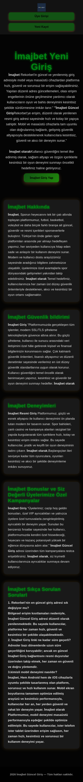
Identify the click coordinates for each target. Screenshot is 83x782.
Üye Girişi (41, 16)
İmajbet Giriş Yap (41, 177)
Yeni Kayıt (41, 26)
